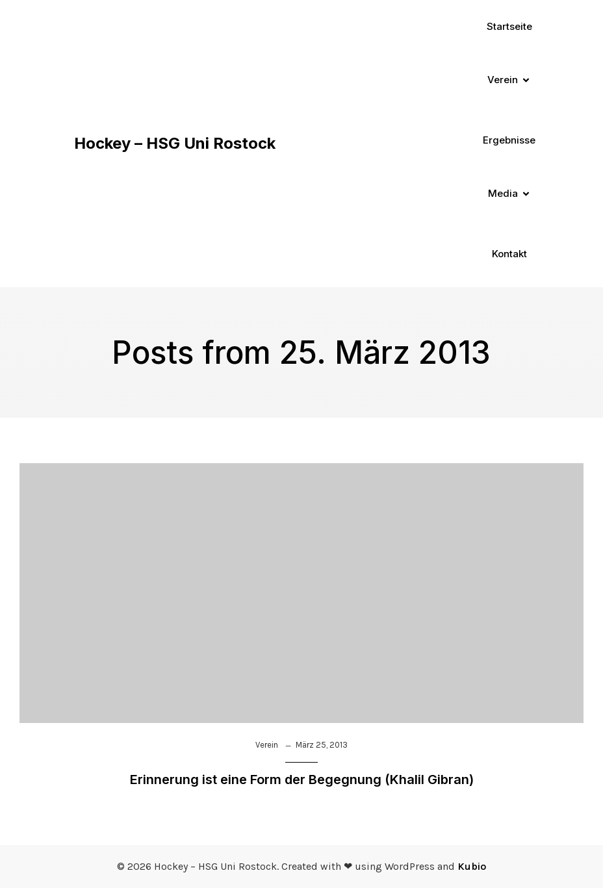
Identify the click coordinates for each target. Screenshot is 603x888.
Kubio (471, 866)
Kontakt (509, 253)
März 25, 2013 (322, 745)
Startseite (509, 26)
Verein (266, 745)
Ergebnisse (509, 140)
